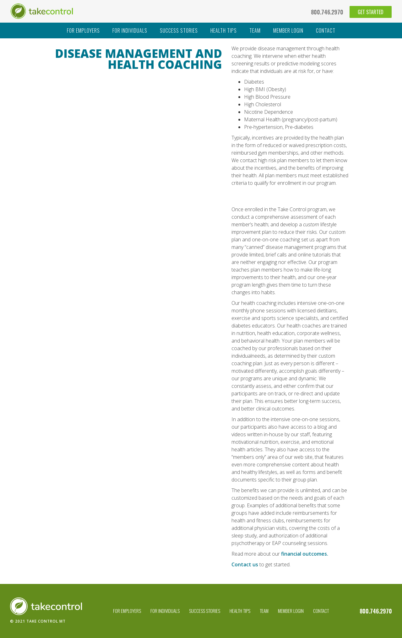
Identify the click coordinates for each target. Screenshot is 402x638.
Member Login (291, 610)
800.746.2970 (327, 12)
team (255, 30)
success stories (179, 30)
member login (288, 30)
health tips (223, 30)
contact (325, 30)
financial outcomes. (304, 553)
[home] (41, 11)
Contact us (244, 564)
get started (370, 12)
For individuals (129, 30)
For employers (83, 30)
